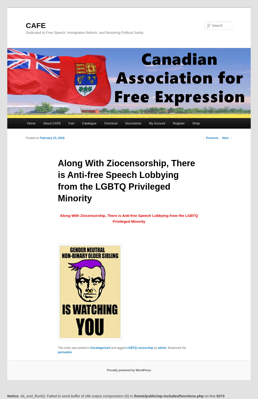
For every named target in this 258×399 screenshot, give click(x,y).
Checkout (111, 123)
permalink (65, 352)
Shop (196, 123)
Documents (133, 123)
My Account (157, 123)
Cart (71, 123)
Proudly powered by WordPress (129, 370)
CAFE (36, 25)
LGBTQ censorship (140, 348)
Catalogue (89, 123)
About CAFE (52, 123)
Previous (211, 138)
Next (227, 138)
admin (162, 348)
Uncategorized (100, 348)
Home (31, 123)
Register (178, 123)
